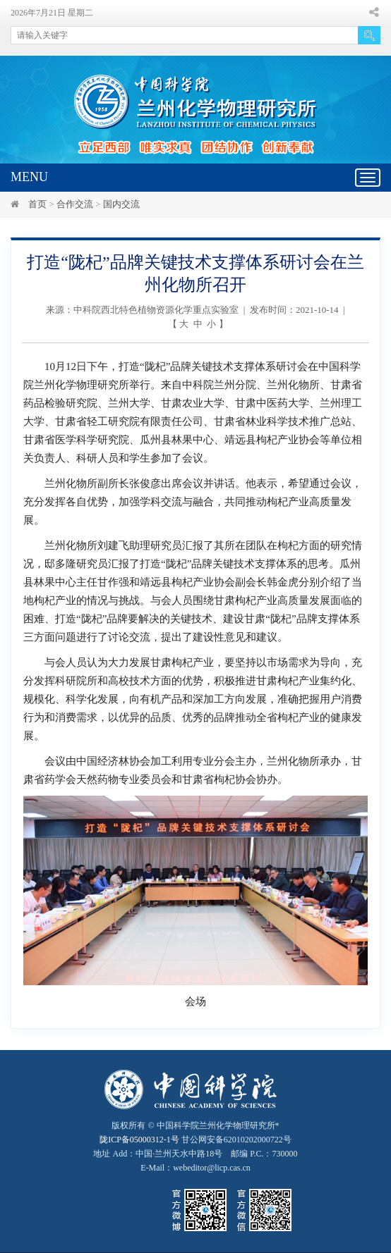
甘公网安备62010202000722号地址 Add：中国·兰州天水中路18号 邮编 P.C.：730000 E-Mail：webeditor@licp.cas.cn (195, 1154)
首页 (37, 204)
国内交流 (121, 204)
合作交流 (74, 204)
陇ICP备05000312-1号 (139, 1139)
